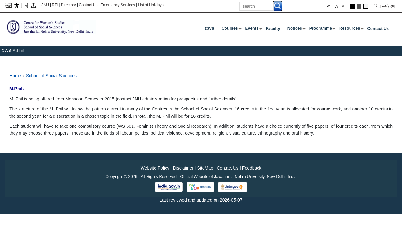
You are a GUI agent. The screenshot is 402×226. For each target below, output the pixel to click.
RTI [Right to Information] (55, 5)
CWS (209, 28)
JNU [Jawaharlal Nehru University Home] (45, 5)
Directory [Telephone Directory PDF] (68, 5)
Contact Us (88, 5)
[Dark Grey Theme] (359, 6)
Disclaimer (183, 167)
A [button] (344, 6)
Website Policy (155, 167)
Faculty (273, 28)
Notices (296, 29)
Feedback (251, 167)
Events (253, 29)
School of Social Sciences (51, 75)
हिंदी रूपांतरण (384, 6)
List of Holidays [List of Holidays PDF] (150, 5)
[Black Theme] (352, 6)
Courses (231, 29)
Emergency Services (117, 5)
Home (15, 75)
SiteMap (205, 167)
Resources (351, 29)
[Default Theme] (365, 6)
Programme (322, 29)
